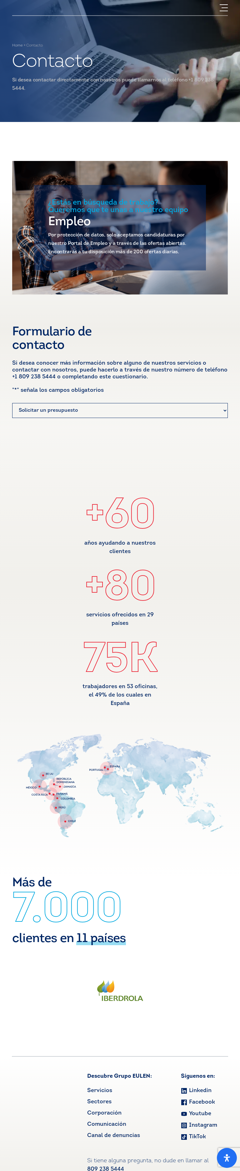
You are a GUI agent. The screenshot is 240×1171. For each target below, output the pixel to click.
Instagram (199, 1125)
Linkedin (196, 1091)
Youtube (196, 1114)
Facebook (198, 1102)
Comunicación (106, 1124)
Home (17, 45)
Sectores (99, 1102)
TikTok (193, 1137)
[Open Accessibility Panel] (227, 1158)
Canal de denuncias (113, 1136)
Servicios (99, 1091)
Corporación (104, 1113)
